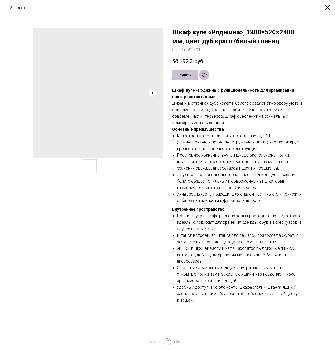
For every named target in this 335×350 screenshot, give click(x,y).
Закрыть (18, 7)
